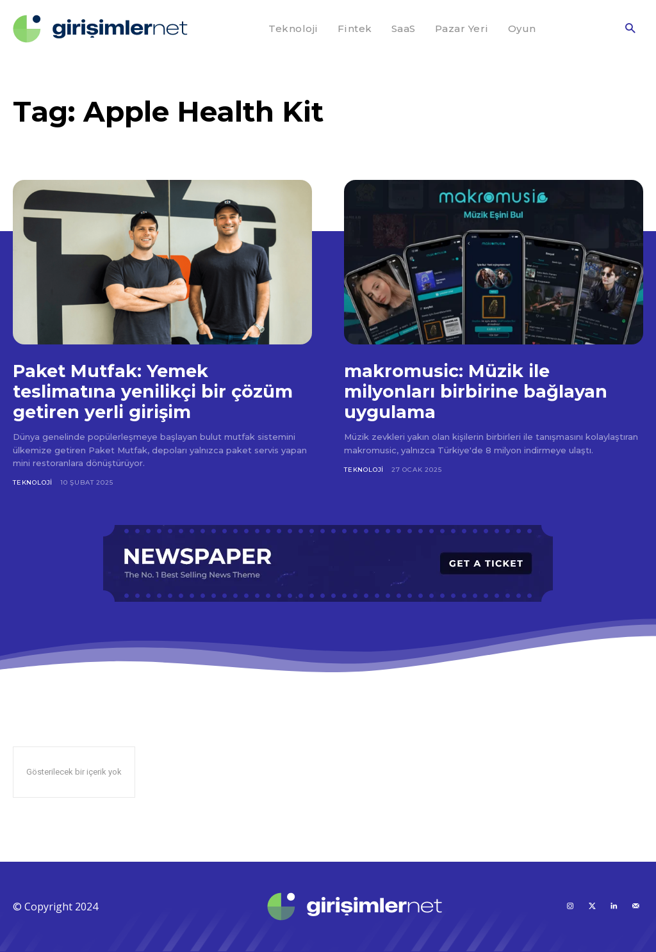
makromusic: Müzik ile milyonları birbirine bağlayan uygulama (477, 391)
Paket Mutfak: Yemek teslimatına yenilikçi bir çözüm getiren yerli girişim (155, 391)
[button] (630, 29)
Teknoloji (33, 482)
